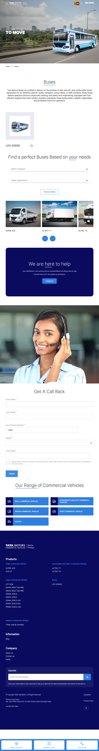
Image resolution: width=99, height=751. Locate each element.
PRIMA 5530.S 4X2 (13, 607)
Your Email (10, 462)
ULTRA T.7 (56, 569)
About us (9, 654)
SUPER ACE (10, 569)
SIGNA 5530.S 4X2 (13, 601)
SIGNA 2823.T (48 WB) (15, 588)
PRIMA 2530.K (11, 594)
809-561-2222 (13, 707)
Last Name (10, 424)
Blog (7, 639)
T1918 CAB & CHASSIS (15, 625)
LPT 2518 (9, 585)
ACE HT (9, 572)
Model (8, 450)
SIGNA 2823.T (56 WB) (15, 591)
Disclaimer (87, 695)
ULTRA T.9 (56, 572)
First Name (10, 411)
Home (8, 66)
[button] (45, 240)
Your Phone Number (15, 437)
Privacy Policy (88, 702)
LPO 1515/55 (57, 585)
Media (8, 660)
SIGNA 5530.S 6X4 (13, 604)
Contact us (49, 282)
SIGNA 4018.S (11, 598)
